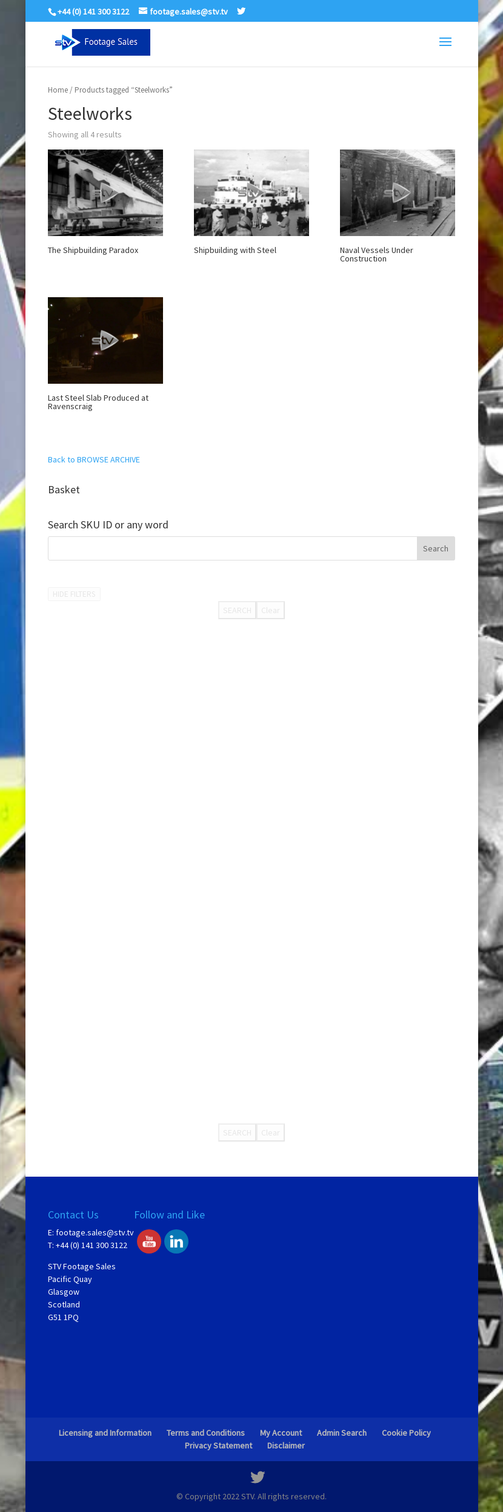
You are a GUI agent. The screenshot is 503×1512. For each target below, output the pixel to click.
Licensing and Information (105, 1432)
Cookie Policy (406, 1432)
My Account (281, 1432)
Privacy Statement (218, 1445)
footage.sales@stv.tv (95, 1232)
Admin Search (342, 1432)
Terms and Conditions (206, 1432)
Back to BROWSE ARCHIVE (94, 459)
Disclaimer (286, 1445)
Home (58, 90)
